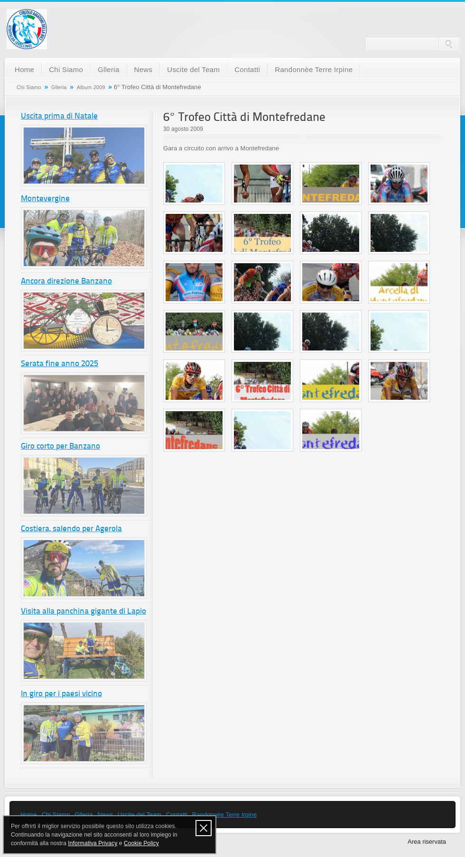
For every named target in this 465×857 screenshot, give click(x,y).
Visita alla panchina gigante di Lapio (83, 612)
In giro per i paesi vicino (61, 694)
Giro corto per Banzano (60, 446)
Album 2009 (91, 87)
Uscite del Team (193, 69)
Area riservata (427, 841)
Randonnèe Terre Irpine (314, 69)
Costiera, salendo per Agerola (71, 529)
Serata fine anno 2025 (59, 364)
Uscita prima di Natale (59, 116)
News (143, 69)
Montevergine (45, 199)
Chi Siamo (66, 69)
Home (24, 69)
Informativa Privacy (92, 843)
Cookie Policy (141, 843)
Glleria (108, 69)
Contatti (247, 69)
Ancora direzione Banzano (66, 281)
